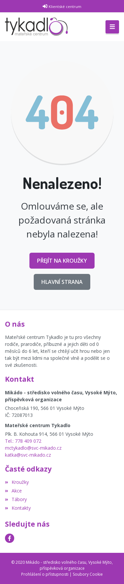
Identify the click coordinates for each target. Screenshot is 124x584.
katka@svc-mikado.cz (28, 455)
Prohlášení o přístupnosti (44, 574)
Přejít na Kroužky (62, 260)
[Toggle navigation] (112, 26)
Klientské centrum (65, 6)
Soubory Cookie (88, 574)
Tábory (16, 499)
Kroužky (17, 482)
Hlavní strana (62, 282)
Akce (13, 490)
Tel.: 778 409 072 (23, 441)
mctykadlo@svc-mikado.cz (33, 448)
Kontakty (18, 508)
